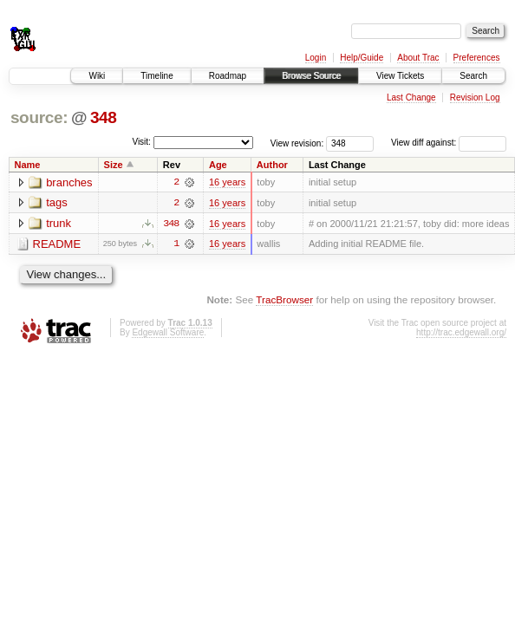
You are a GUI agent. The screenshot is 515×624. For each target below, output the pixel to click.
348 (103, 117)
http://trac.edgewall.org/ (461, 332)
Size (113, 164)
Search (473, 76)
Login (315, 57)
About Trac (418, 57)
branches (69, 182)
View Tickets (400, 76)
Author (272, 164)
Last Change (411, 97)
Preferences (476, 57)
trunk (58, 224)
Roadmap (227, 76)
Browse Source (311, 76)
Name (28, 164)
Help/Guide (361, 57)
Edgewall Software (168, 332)
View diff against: (448, 142)
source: (39, 117)
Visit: (141, 141)
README (57, 244)
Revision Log (475, 97)
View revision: (297, 142)
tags (57, 203)
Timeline (156, 76)
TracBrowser (284, 300)
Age (218, 164)
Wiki (96, 76)
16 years (227, 182)
